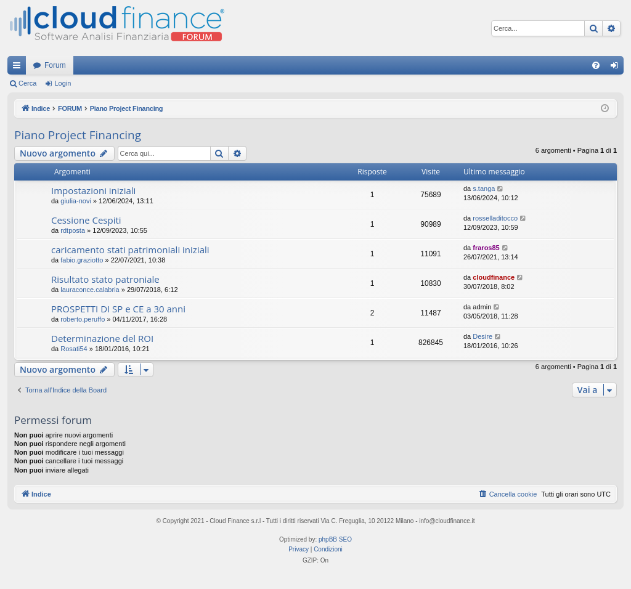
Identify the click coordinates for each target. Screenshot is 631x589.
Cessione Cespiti (86, 220)
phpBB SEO (335, 539)
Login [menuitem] (617, 68)
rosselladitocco (495, 218)
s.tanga (484, 188)
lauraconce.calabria (89, 289)
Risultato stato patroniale (105, 279)
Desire (482, 336)
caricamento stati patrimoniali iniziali (130, 249)
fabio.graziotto (81, 260)
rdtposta (72, 230)
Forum (55, 65)
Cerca (27, 83)
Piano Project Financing (77, 135)
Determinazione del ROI (102, 338)
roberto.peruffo (82, 319)
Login (62, 83)
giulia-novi (75, 201)
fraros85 (486, 247)
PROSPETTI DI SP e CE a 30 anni (118, 309)
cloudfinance (494, 277)
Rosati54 (73, 348)
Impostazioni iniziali (93, 190)
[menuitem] (596, 65)
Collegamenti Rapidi (19, 68)
